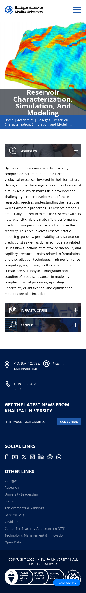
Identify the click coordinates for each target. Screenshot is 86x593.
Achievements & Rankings (24, 508)
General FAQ (14, 515)
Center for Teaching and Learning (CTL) (35, 528)
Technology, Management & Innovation (35, 535)
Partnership (14, 501)
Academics (25, 120)
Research (12, 487)
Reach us (59, 363)
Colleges (43, 120)
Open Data (13, 542)
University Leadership (21, 494)
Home (9, 120)
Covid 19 (11, 522)
